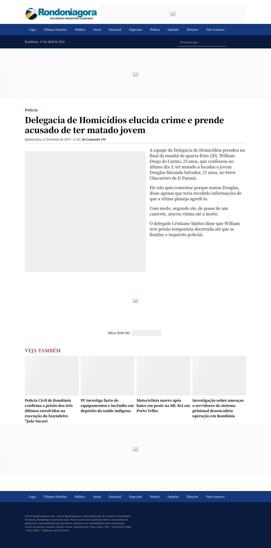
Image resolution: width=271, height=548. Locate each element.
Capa (32, 29)
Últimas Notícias (55, 29)
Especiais (135, 29)
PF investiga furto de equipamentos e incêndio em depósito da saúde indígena (107, 405)
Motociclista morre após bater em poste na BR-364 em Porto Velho (163, 405)
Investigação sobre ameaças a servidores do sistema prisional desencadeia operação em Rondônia (218, 408)
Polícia (155, 29)
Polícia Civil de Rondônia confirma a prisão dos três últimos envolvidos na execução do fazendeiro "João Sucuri (49, 410)
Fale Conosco (215, 29)
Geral (97, 29)
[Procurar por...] (202, 41)
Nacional (115, 29)
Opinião (173, 29)
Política (80, 29)
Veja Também (43, 350)
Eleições (192, 29)
